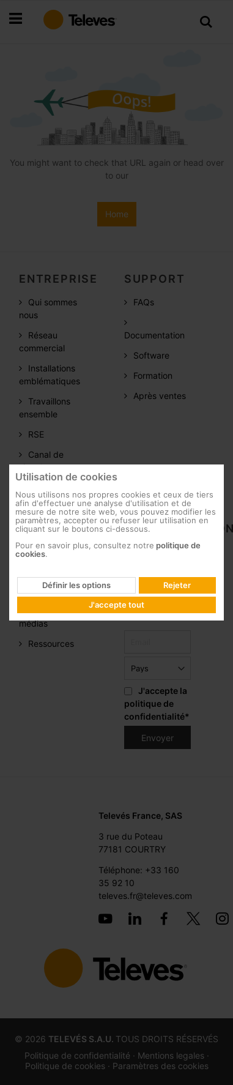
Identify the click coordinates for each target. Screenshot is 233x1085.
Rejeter (177, 585)
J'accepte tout (116, 605)
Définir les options (76, 585)
